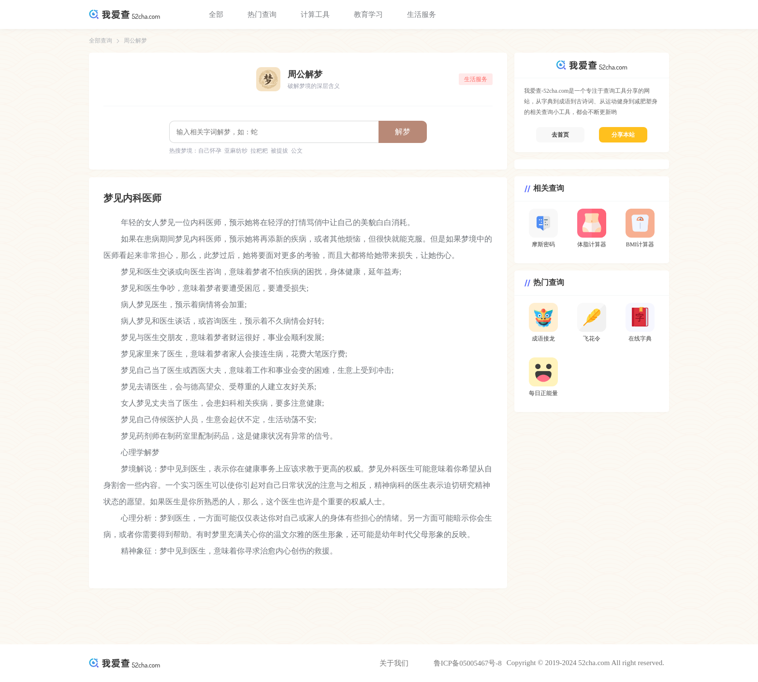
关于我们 (393, 663)
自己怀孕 (209, 150)
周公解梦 (135, 40)
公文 (297, 150)
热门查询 (262, 14)
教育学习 (368, 14)
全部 (216, 14)
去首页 (560, 134)
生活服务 (421, 14)
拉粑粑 (259, 150)
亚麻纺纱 (236, 150)
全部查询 (100, 40)
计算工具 (315, 14)
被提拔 (279, 150)
